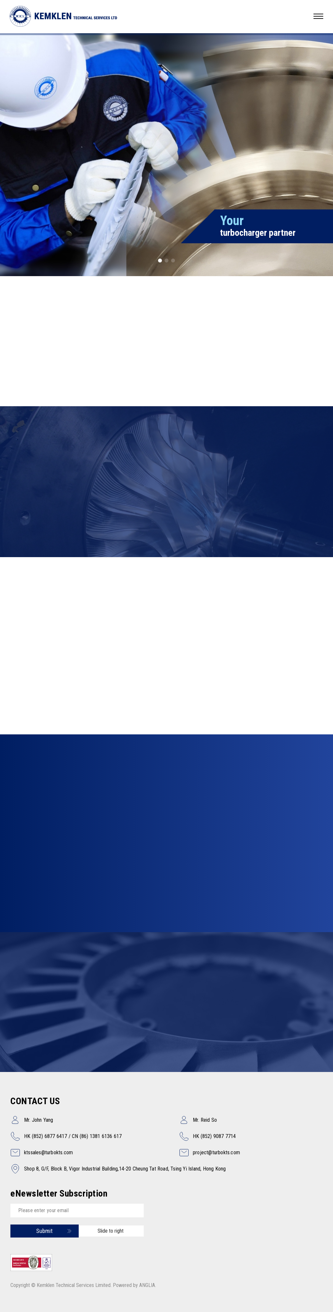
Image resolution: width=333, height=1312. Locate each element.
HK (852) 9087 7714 (214, 1136)
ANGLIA (147, 1285)
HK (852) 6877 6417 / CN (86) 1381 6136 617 (73, 1136)
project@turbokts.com (216, 1152)
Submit (44, 1230)
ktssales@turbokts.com (48, 1152)
